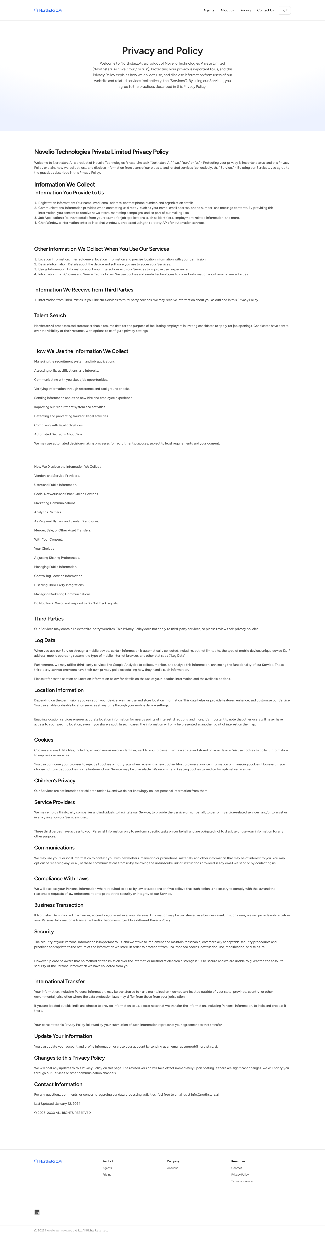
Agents (107, 1168)
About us (172, 1168)
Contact (236, 1168)
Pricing (107, 1174)
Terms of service (241, 1181)
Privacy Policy (240, 1174)
